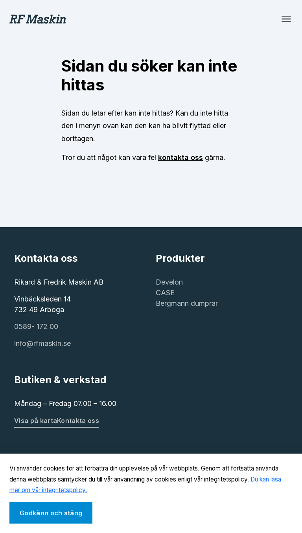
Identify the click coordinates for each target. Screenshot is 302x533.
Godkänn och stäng (51, 513)
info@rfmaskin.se (42, 343)
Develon (169, 282)
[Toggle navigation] (286, 19)
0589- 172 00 (36, 326)
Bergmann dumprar (187, 303)
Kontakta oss (78, 421)
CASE (165, 293)
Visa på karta (35, 421)
